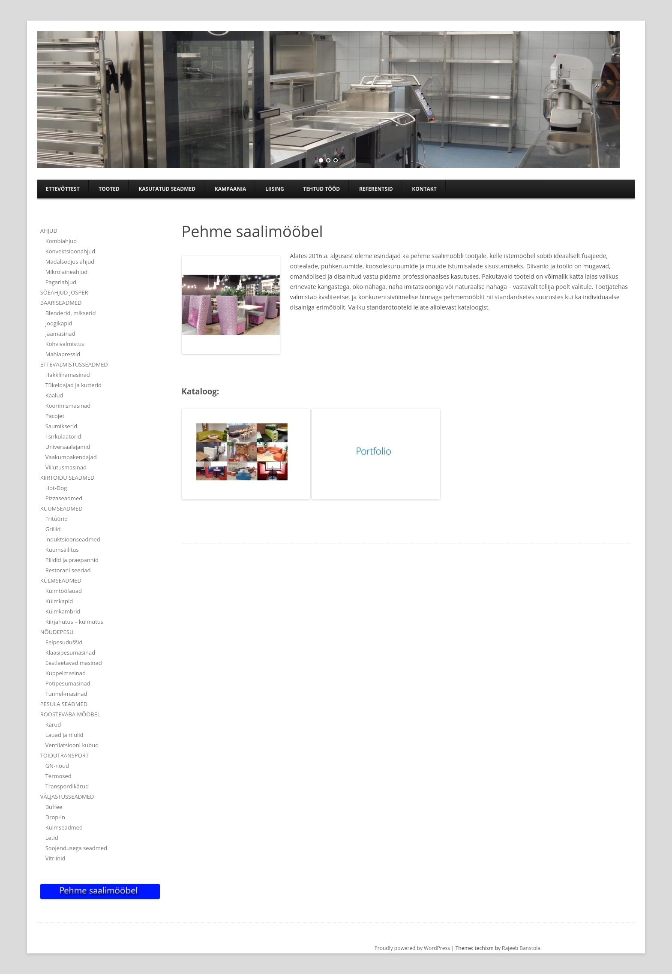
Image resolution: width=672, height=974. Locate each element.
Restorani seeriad (68, 570)
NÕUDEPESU (57, 632)
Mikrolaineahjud (66, 272)
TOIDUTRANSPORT (64, 755)
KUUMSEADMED (61, 508)
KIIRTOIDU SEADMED (67, 477)
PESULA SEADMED (63, 704)
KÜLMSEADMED (60, 580)
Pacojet (54, 416)
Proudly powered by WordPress (412, 948)
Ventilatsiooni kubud (72, 745)
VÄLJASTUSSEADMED (67, 796)
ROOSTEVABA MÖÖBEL (70, 714)
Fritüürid (56, 519)
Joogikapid (58, 323)
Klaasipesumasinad (70, 652)
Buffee (54, 807)
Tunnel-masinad (66, 693)
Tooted (109, 188)
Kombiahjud (61, 241)
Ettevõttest (63, 188)
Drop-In (55, 817)
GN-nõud (57, 766)
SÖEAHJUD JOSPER (64, 292)
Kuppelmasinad (65, 673)
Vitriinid (55, 858)
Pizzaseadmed (63, 498)
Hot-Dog (56, 488)
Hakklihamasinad (67, 375)
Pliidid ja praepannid (72, 560)
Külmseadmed (64, 827)
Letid (51, 838)
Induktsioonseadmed (72, 539)
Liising (274, 188)
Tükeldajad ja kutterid (73, 385)
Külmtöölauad (63, 591)
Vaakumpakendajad (71, 457)
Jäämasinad (60, 333)
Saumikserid (61, 426)
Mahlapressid (63, 354)
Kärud (53, 724)
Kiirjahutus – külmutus (74, 621)
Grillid (53, 529)
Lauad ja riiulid (64, 735)
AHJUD (48, 230)
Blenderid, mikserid (70, 313)
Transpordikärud (67, 786)
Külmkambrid (63, 611)
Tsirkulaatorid (63, 436)
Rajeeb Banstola (521, 948)
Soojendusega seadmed (76, 848)
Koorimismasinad (68, 405)
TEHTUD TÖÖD (321, 188)
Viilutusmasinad (66, 467)
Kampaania (230, 188)
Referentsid (376, 188)
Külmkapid (59, 601)
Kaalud (54, 395)
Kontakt (424, 188)
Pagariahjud (60, 282)
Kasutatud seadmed (166, 188)
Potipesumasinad (67, 683)
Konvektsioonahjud (70, 251)
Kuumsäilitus (62, 549)
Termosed (58, 776)
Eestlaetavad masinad (73, 663)
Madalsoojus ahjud (69, 261)
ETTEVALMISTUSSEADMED (74, 364)
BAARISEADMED (61, 303)
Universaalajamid (67, 447)
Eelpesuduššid (64, 642)
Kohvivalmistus (64, 344)
